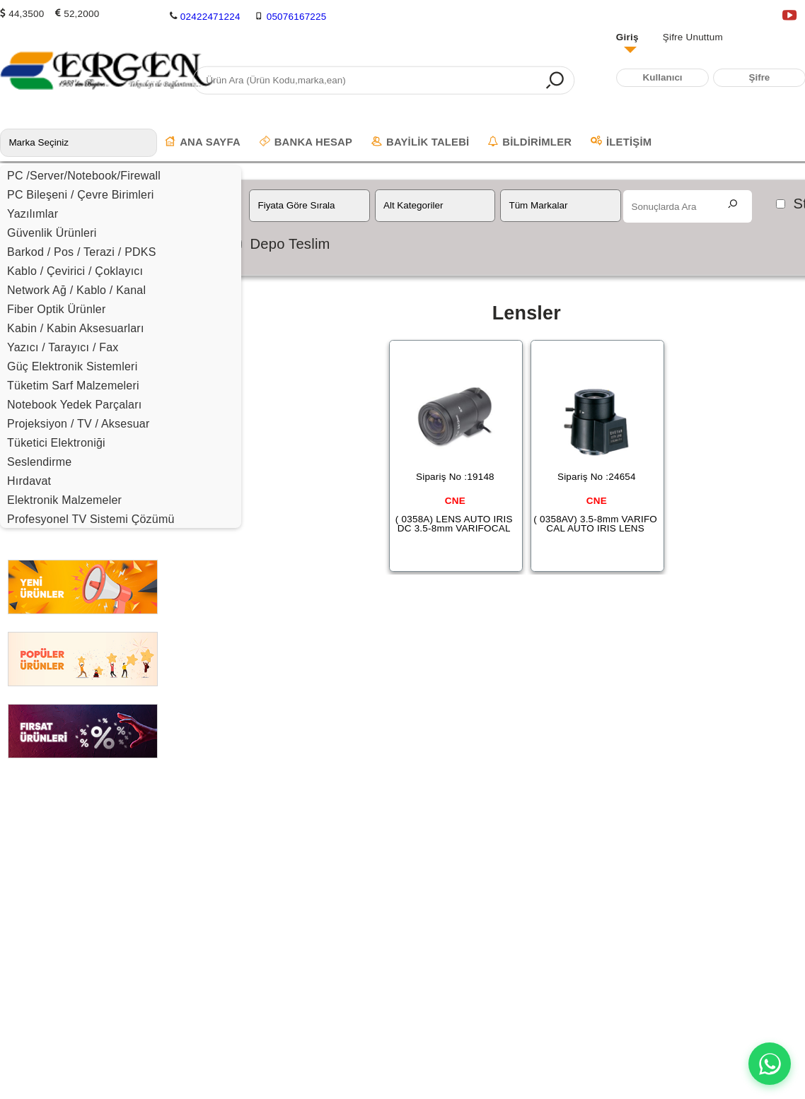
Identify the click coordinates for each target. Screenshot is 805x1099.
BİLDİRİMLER (530, 142)
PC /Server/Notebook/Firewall (84, 176)
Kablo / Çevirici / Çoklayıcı (75, 271)
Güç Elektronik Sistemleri (72, 366)
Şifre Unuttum (693, 37)
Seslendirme (39, 462)
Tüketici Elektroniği (56, 443)
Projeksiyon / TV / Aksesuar (78, 424)
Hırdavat (29, 481)
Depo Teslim (290, 244)
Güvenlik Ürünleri (52, 233)
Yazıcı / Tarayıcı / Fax (63, 347)
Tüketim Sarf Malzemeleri (73, 386)
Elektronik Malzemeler (64, 500)
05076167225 (297, 16)
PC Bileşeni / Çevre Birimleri (80, 195)
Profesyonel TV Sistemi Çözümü (91, 519)
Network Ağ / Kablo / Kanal (76, 290)
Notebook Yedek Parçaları (74, 405)
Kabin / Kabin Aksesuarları (75, 328)
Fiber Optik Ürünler (56, 309)
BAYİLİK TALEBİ (420, 142)
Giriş (627, 37)
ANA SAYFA (203, 142)
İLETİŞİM (621, 142)
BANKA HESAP (306, 142)
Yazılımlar (32, 214)
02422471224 (210, 16)
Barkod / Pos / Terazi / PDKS (81, 252)
